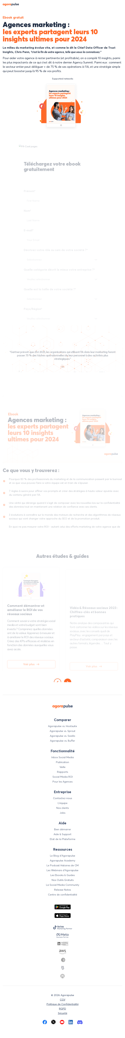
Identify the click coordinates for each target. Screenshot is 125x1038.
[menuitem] (45, 1022)
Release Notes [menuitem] (62, 889)
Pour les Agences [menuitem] (62, 781)
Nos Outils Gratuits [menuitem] (63, 880)
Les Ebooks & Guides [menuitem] (62, 875)
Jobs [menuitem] (62, 812)
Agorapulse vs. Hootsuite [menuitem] (62, 726)
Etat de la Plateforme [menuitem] (62, 839)
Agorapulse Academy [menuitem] (62, 860)
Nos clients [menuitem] (62, 808)
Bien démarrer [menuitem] (62, 829)
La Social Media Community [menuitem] (62, 884)
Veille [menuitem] (62, 767)
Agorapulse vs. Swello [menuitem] (62, 735)
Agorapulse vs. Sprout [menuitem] (62, 731)
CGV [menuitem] (62, 999)
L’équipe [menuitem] (62, 803)
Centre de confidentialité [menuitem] (62, 894)
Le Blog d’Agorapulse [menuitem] (62, 855)
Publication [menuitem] (62, 762)
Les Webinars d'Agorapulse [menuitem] (62, 870)
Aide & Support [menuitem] (62, 834)
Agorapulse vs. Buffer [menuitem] (62, 740)
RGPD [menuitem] (62, 1008)
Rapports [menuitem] (62, 772)
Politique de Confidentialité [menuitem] (63, 1004)
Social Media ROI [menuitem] (63, 776)
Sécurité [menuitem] (62, 1013)
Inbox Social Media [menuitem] (62, 757)
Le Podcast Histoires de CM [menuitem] (63, 865)
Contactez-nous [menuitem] (62, 798)
